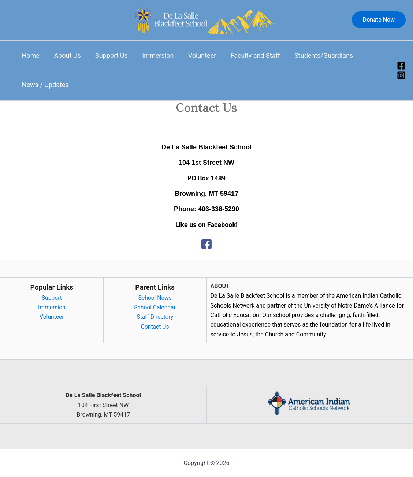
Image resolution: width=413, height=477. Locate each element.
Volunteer (197, 55)
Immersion (154, 55)
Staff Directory (155, 316)
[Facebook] (401, 65)
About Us (65, 55)
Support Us (108, 55)
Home (30, 55)
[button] (379, 19)
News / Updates (44, 85)
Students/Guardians (316, 55)
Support (51, 297)
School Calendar (155, 307)
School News (155, 297)
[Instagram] (401, 75)
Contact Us (155, 326)
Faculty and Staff (248, 55)
